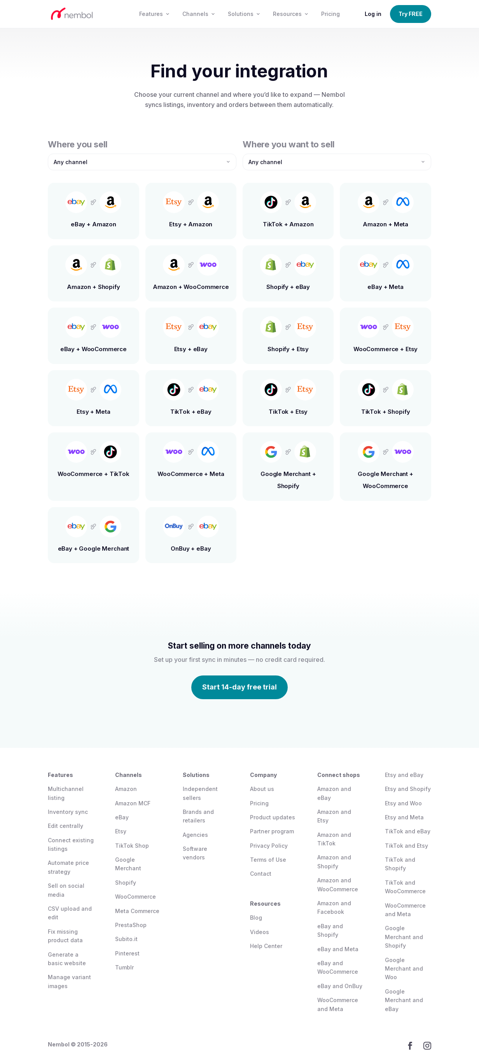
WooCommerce (135, 896)
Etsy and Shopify (408, 789)
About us (262, 789)
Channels (198, 13)
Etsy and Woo (403, 803)
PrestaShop (131, 925)
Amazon (126, 789)
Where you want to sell (289, 144)
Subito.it (126, 939)
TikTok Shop (132, 845)
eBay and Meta (337, 949)
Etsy (120, 831)
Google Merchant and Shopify (404, 937)
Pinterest (127, 953)
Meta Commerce (137, 911)
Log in (373, 13)
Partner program (272, 831)
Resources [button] (291, 13)
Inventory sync (68, 811)
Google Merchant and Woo (404, 969)
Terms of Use (268, 859)
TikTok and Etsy (406, 845)
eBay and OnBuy (339, 986)
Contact (260, 873)
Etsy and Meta (404, 817)
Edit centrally (65, 825)
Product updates (272, 817)
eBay (122, 817)
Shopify (125, 882)
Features (154, 13)
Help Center (266, 946)
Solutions (244, 13)
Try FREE (411, 13)
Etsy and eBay (404, 775)
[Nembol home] (86, 14)
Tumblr (124, 967)
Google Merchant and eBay (404, 1000)
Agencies (195, 834)
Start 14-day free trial (239, 687)
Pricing (330, 13)
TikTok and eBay (407, 831)
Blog (256, 917)
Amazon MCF (132, 803)
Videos (259, 932)
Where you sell (78, 144)
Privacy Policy (269, 845)
